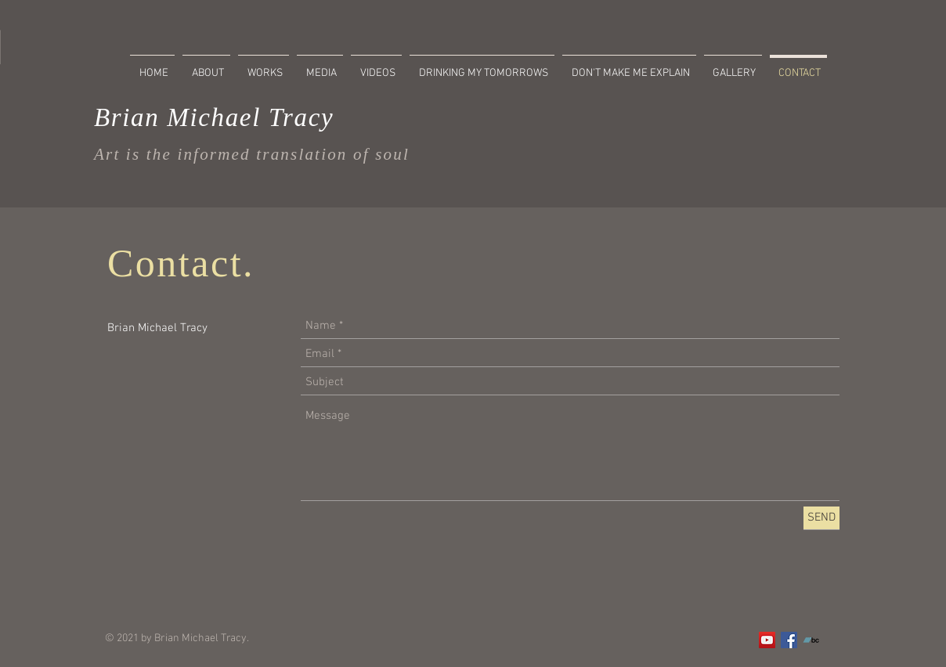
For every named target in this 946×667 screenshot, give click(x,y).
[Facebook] (789, 640)
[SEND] (821, 518)
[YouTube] (767, 640)
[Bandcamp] (811, 640)
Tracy (297, 117)
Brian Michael (177, 117)
